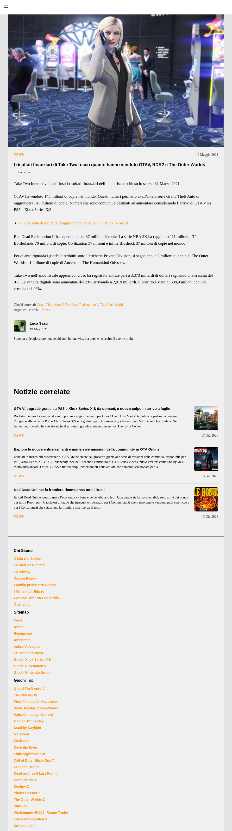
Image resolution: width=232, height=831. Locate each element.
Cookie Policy (25, 578)
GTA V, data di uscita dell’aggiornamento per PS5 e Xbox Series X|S (75, 223)
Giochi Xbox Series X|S (32, 659)
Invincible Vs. (24, 826)
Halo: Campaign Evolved (33, 715)
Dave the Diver (25, 747)
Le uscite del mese (29, 653)
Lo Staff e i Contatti (29, 565)
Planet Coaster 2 (27, 793)
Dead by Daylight (27, 728)
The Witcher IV (25, 695)
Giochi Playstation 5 (30, 666)
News (19, 155)
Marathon (21, 734)
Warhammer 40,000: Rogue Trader (41, 812)
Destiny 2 (21, 786)
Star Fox (20, 806)
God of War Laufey (29, 721)
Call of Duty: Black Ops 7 (34, 760)
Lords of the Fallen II (30, 819)
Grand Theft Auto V (50, 305)
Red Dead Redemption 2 (81, 305)
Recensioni (23, 633)
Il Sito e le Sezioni (28, 559)
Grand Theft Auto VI (30, 689)
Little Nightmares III (29, 754)
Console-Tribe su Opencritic (36, 598)
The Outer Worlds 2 (29, 799)
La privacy (22, 572)
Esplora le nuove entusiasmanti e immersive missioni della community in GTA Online (87, 449)
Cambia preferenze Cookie (35, 585)
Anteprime (22, 640)
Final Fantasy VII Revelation (36, 702)
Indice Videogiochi (29, 646)
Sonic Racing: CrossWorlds (36, 708)
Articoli (19, 627)
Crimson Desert (26, 767)
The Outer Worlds (112, 305)
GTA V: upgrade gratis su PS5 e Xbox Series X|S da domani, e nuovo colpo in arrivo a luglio (92, 408)
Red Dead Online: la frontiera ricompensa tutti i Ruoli (59, 490)
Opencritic (22, 604)
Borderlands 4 (25, 780)
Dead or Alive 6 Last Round (36, 773)
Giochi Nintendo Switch (33, 672)
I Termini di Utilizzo (29, 591)
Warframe (21, 741)
